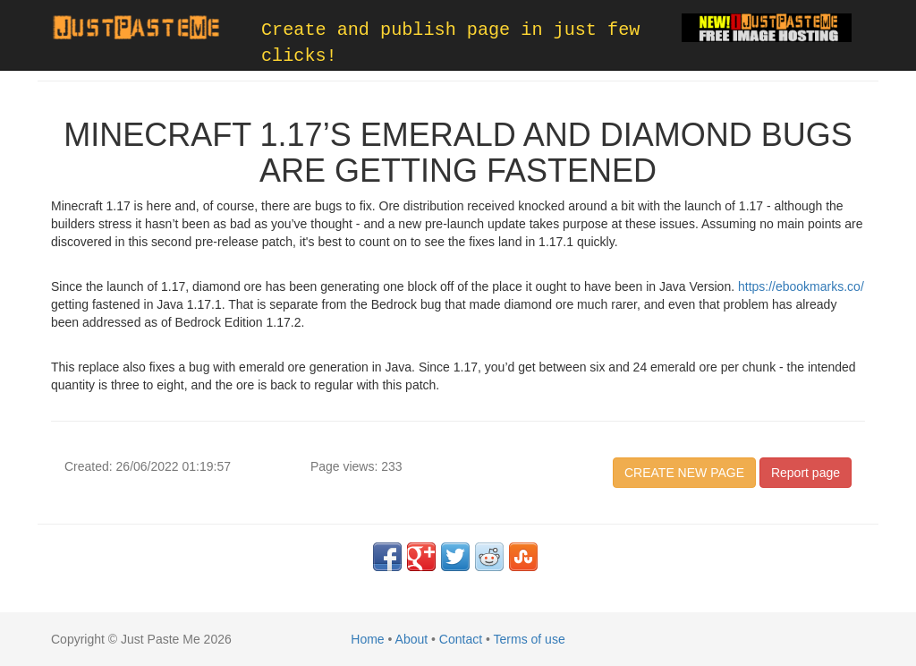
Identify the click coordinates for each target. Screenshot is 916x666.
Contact (460, 639)
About (411, 639)
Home (367, 639)
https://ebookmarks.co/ (801, 286)
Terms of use (529, 639)
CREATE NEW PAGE (684, 472)
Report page (805, 472)
